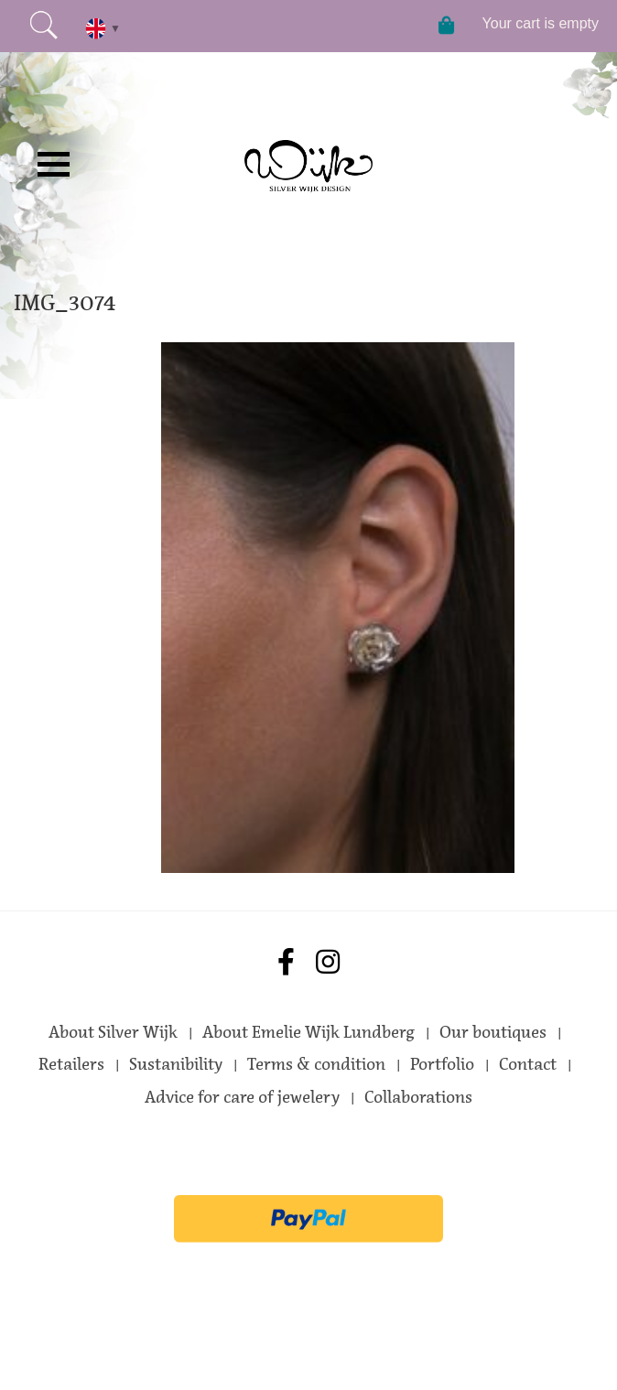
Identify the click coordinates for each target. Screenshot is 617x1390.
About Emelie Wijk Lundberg (308, 1032)
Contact (528, 1064)
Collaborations (418, 1097)
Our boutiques (493, 1032)
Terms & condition (316, 1064)
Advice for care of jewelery (242, 1097)
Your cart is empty (540, 23)
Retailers (71, 1064)
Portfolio (442, 1064)
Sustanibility (175, 1064)
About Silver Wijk (113, 1032)
